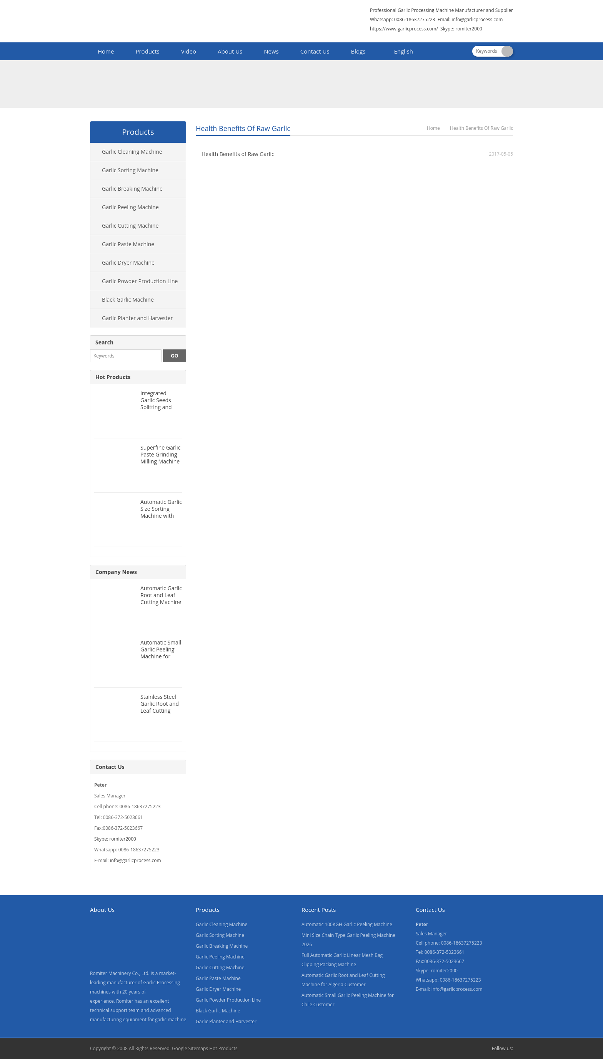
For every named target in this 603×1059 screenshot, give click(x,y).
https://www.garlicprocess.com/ (404, 28)
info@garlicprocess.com (477, 19)
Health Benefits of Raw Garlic (238, 154)
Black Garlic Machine (128, 299)
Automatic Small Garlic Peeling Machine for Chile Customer (160, 653)
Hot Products (112, 377)
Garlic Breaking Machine (132, 188)
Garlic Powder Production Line (140, 281)
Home (106, 51)
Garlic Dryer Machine (128, 262)
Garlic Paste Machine (128, 244)
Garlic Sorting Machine (130, 170)
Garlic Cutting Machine (130, 225)
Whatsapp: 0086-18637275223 (402, 19)
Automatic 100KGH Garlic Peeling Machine (347, 924)
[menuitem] (400, 52)
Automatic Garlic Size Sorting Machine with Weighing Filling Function (161, 515)
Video (188, 51)
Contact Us (315, 51)
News (271, 51)
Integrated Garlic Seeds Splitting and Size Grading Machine (156, 407)
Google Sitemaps (190, 1048)
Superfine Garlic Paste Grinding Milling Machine (160, 454)
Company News (116, 572)
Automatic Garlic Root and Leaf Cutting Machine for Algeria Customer (161, 601)
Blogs (358, 51)
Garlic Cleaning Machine (132, 151)
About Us (230, 51)
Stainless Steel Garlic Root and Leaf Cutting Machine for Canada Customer (159, 714)
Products (147, 51)
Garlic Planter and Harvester (137, 318)
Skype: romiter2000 (461, 28)
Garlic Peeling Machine (130, 207)
